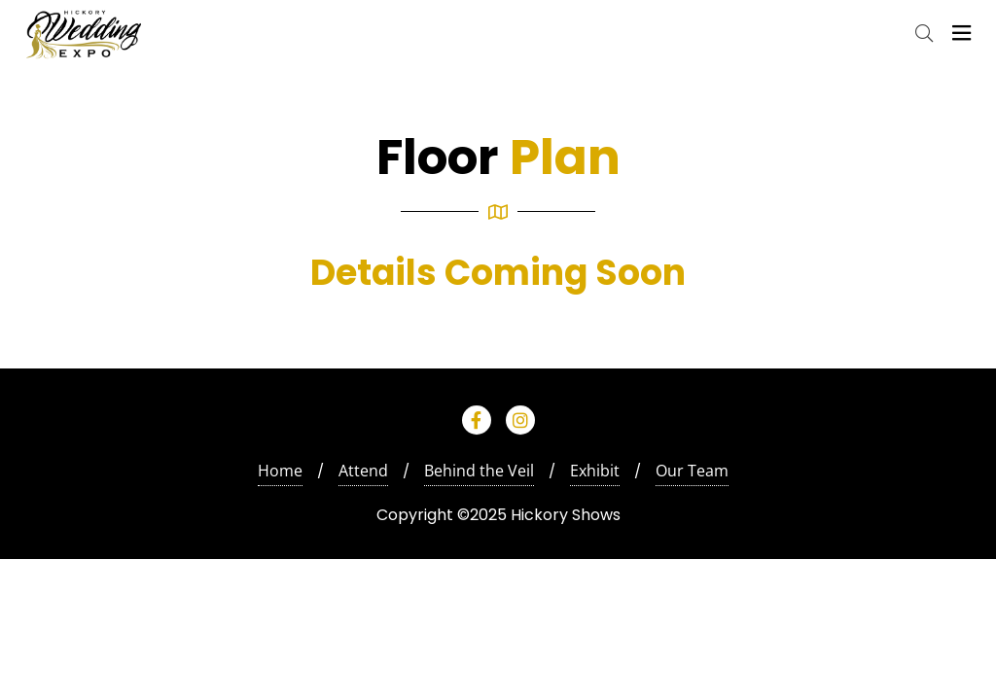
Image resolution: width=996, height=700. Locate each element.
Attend (363, 470)
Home (280, 470)
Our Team (692, 470)
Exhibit (595, 470)
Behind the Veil (479, 470)
